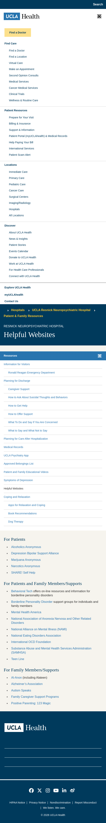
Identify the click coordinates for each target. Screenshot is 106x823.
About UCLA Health (20, 232)
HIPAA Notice (17, 802)
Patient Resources (15, 110)
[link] (31, 790)
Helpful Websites (13, 488)
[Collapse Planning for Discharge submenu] (101, 381)
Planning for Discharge (17, 380)
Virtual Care (16, 63)
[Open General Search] (97, 4)
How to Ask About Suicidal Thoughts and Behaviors (38, 397)
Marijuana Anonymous (26, 559)
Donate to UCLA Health (22, 257)
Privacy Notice (37, 802)
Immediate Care (18, 171)
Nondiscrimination (60, 802)
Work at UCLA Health (21, 263)
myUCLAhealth (13, 294)
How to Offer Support (20, 414)
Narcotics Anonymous (25, 566)
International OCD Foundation (31, 641)
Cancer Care (16, 190)
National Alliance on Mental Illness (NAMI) (39, 629)
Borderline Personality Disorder (31, 601)
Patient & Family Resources (23, 316)
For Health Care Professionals (26, 269)
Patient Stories (17, 244)
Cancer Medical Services (23, 87)
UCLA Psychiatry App (16, 455)
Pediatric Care (17, 184)
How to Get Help (17, 405)
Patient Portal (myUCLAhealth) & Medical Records (38, 136)
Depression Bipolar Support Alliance (35, 553)
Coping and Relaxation (17, 496)
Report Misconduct (86, 802)
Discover (9, 225)
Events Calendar (18, 251)
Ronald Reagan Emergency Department (31, 372)
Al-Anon (16, 677)
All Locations (16, 215)
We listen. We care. (54, 807)
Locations (10, 164)
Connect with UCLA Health (24, 276)
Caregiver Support (18, 389)
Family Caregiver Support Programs (35, 696)
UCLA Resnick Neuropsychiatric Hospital (61, 310)
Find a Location (18, 56)
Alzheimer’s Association (27, 683)
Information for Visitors (17, 364)
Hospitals (14, 209)
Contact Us (11, 301)
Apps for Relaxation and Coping (26, 505)
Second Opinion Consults (23, 75)
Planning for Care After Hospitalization (26, 438)
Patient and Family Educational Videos (26, 471)
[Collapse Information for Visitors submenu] (101, 364)
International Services (21, 148)
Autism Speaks (21, 690)
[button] (53, 287)
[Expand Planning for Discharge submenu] (65, 381)
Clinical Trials (16, 94)
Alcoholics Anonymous (26, 547)
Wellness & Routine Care (23, 100)
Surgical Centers (18, 196)
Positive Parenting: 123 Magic (31, 703)
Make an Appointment (21, 69)
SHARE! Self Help (23, 572)
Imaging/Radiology (20, 202)
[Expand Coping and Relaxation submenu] (65, 497)
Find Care (10, 43)
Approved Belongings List (18, 463)
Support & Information (21, 129)
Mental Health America (26, 612)
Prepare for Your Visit (21, 117)
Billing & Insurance (20, 123)
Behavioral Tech (21, 591)
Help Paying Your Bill (21, 142)
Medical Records (13, 447)
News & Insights (18, 238)
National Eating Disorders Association (36, 635)
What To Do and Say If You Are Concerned (32, 422)
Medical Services (19, 81)
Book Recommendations (22, 513)
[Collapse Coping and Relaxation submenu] (101, 497)
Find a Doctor (17, 50)
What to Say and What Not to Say (27, 430)
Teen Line (17, 659)
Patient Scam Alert (19, 154)
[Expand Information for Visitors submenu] (65, 364)
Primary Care (16, 178)
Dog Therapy (15, 521)
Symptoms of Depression (18, 480)
